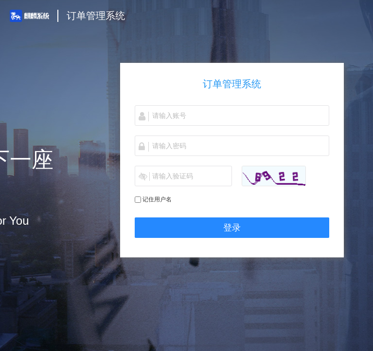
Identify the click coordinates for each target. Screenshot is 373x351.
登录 (232, 228)
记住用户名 (157, 199)
